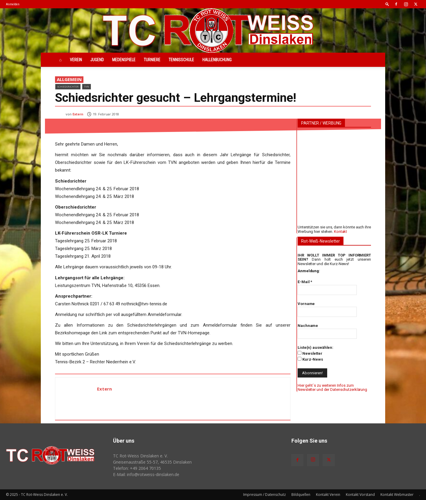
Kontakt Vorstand (360, 494)
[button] (387, 4)
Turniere (152, 59)
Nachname (308, 325)
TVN (86, 86)
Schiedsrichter (68, 86)
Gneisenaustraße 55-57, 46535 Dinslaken (152, 462)
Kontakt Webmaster (397, 494)
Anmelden (13, 4)
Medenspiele (123, 59)
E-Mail (305, 282)
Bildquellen (300, 494)
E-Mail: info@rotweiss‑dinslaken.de (146, 474)
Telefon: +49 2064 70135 (137, 468)
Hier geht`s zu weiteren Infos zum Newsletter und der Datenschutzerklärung (332, 387)
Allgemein (69, 79)
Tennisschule (181, 59)
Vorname (306, 303)
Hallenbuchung (217, 59)
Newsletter (310, 353)
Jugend (97, 59)
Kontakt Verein (328, 494)
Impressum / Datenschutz (264, 494)
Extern (77, 114)
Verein (76, 59)
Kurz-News (310, 359)
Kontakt (340, 231)
